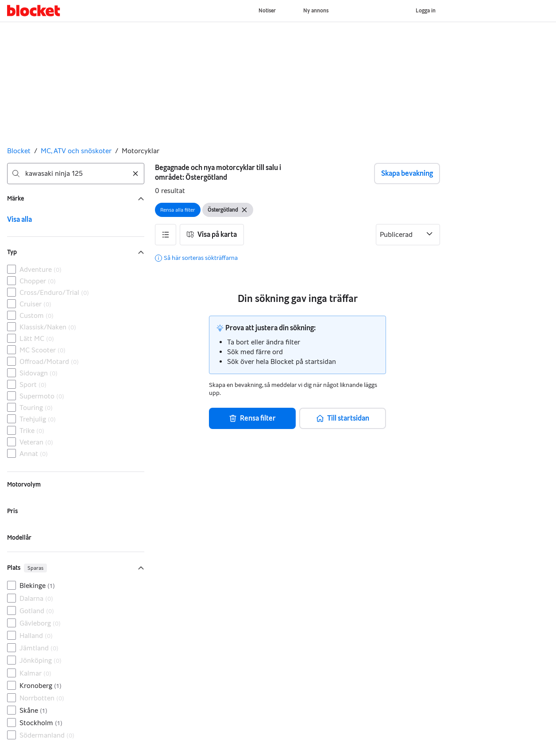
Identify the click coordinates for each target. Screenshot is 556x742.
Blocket (19, 151)
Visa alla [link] (19, 219)
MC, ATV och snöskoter (76, 151)
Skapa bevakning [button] (407, 173)
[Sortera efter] (408, 234)
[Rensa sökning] (135, 173)
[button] (165, 234)
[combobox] (75, 173)
